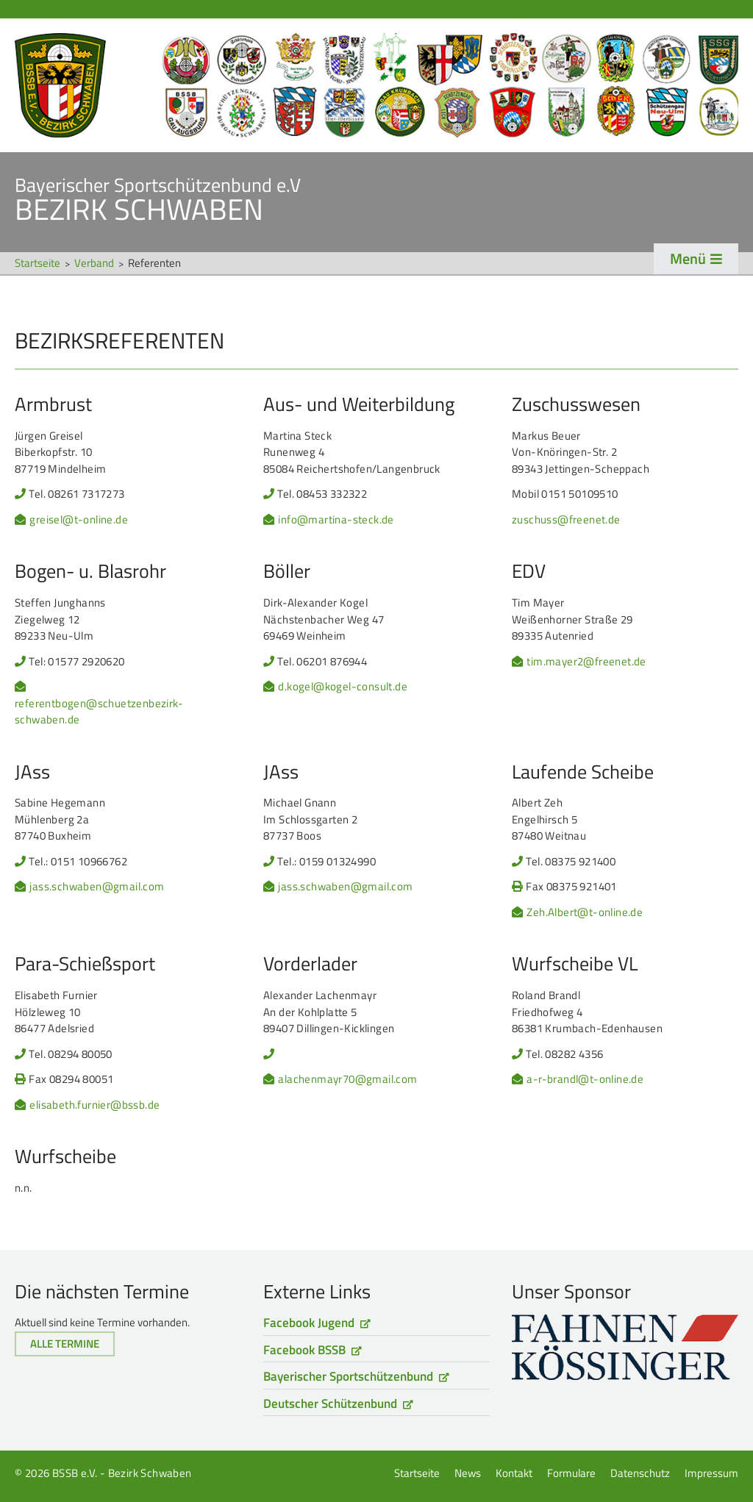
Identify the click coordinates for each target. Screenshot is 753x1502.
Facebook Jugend (308, 1322)
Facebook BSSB (304, 1349)
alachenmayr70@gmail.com (347, 1079)
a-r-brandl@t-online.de (585, 1079)
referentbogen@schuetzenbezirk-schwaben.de (99, 712)
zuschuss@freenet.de (566, 520)
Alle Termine (64, 1343)
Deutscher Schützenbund (330, 1403)
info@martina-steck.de (335, 520)
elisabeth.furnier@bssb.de (94, 1105)
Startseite (376, 85)
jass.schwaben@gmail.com (96, 887)
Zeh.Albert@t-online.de (585, 912)
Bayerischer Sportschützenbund (348, 1376)
